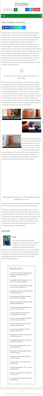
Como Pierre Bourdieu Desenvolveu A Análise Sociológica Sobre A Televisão (21, 274)
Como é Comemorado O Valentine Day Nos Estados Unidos (21, 319)
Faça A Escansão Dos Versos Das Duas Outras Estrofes (20, 324)
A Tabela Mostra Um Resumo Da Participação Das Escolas (20, 313)
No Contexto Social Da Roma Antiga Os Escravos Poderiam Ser (21, 286)
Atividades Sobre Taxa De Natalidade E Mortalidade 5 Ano (21, 291)
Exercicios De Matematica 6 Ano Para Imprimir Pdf (20, 346)
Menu (3, 16)
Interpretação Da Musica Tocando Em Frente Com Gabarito (20, 297)
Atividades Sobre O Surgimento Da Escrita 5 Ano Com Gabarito (21, 281)
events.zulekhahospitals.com (12, 394)
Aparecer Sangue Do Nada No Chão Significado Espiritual (21, 302)
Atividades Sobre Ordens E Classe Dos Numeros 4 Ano (20, 341)
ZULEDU (21, 4)
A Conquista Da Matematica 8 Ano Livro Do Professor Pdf (21, 308)
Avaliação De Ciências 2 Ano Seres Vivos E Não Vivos (21, 335)
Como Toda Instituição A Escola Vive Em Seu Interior (20, 330)
